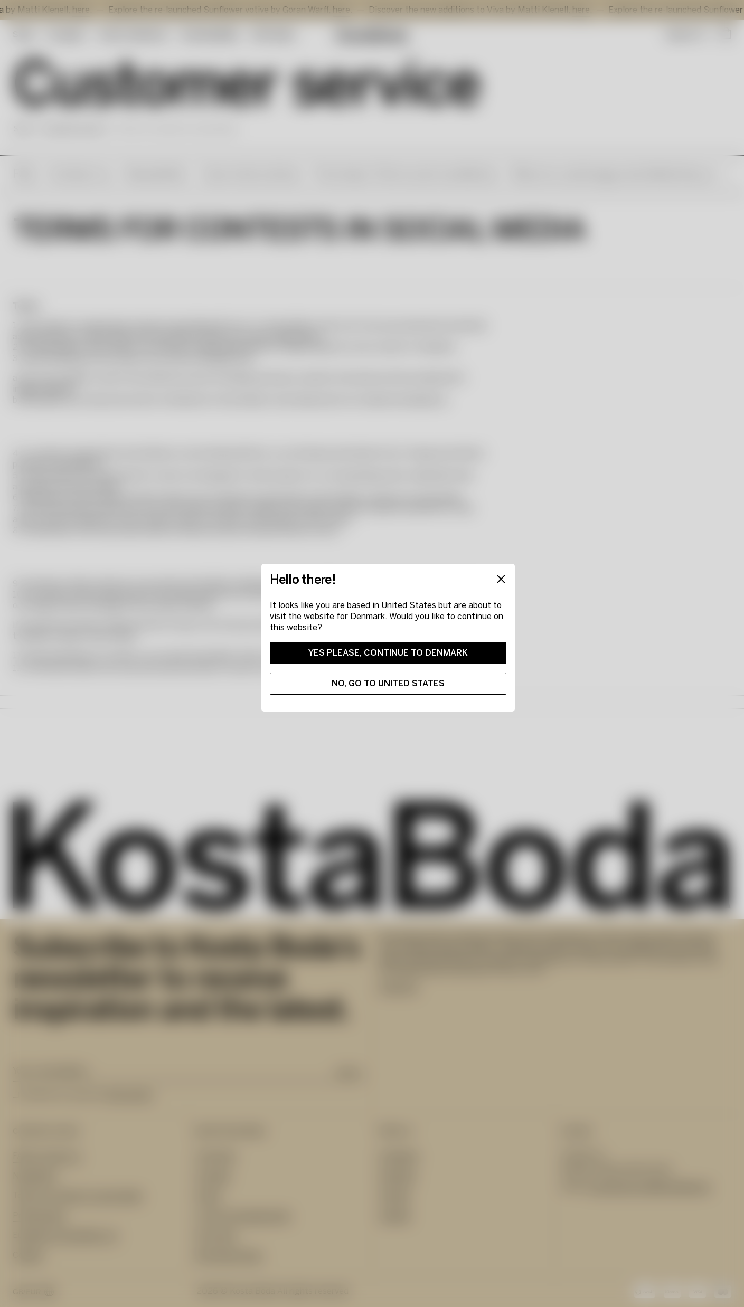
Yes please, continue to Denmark (388, 653)
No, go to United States (388, 683)
